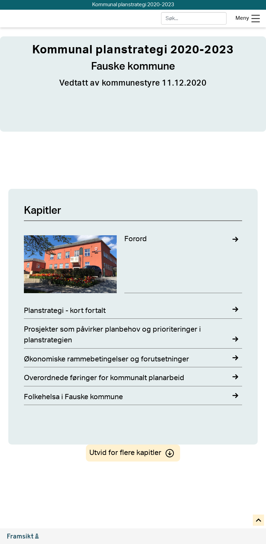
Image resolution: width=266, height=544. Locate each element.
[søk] (194, 18)
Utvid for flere (133, 452)
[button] (259, 521)
